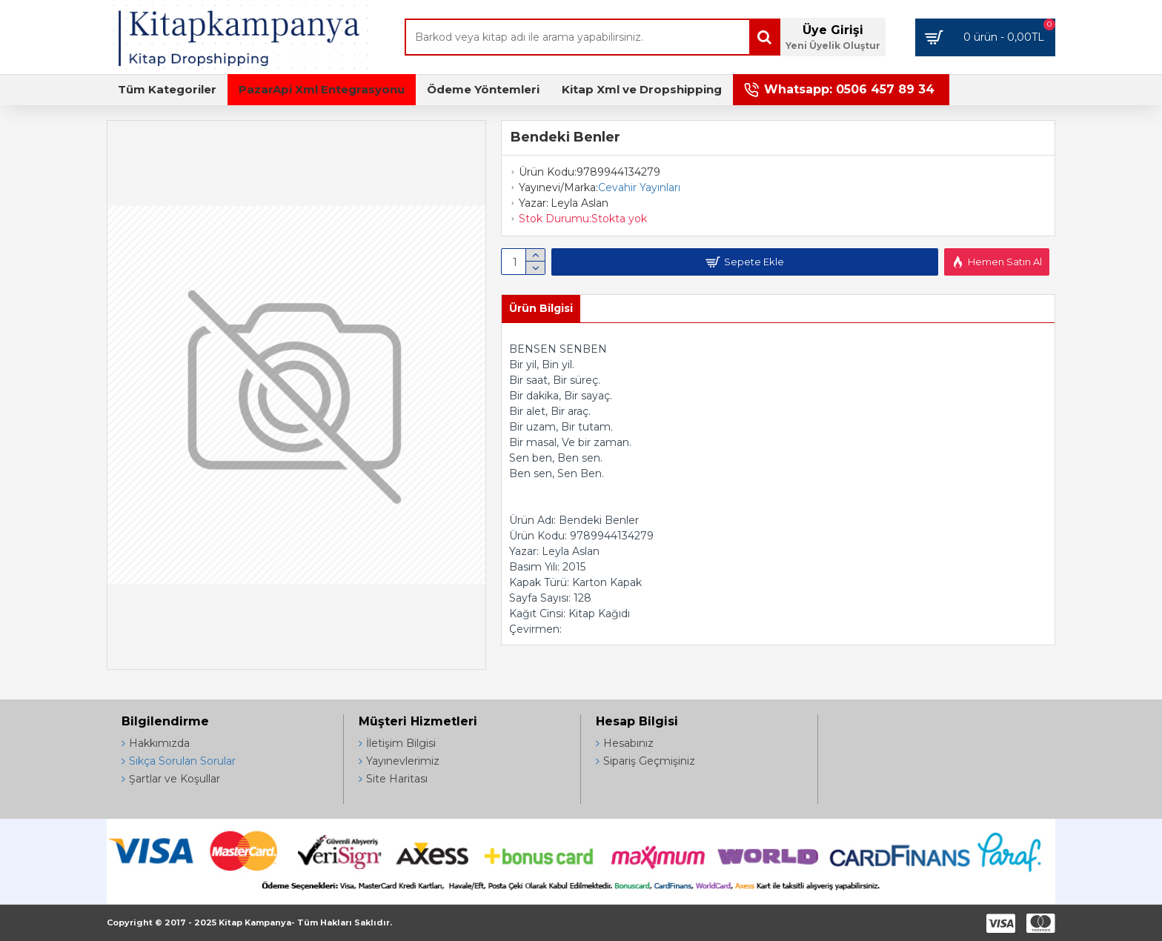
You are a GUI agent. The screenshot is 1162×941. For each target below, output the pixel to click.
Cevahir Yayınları (639, 187)
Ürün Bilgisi (541, 308)
